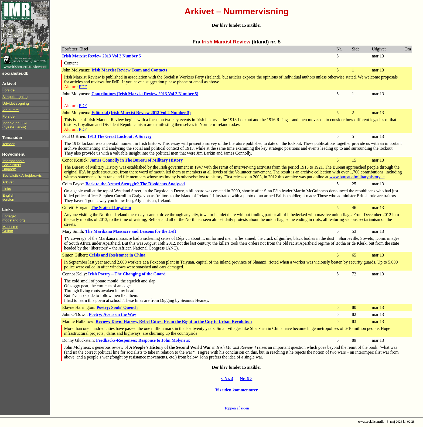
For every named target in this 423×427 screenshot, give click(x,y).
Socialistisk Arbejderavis (22, 175)
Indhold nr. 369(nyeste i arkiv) (14, 125)
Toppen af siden (236, 408)
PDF (83, 86)
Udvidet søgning (15, 103)
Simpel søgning (15, 97)
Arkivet (8, 182)
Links (6, 189)
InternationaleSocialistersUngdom (13, 165)
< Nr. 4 (227, 378)
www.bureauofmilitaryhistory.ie (356, 177)
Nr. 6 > (246, 378)
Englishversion (8, 197)
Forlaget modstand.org (13, 218)
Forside (8, 90)
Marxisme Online (10, 229)
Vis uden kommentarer (236, 390)
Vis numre (10, 110)
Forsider (9, 116)
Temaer (8, 144)
